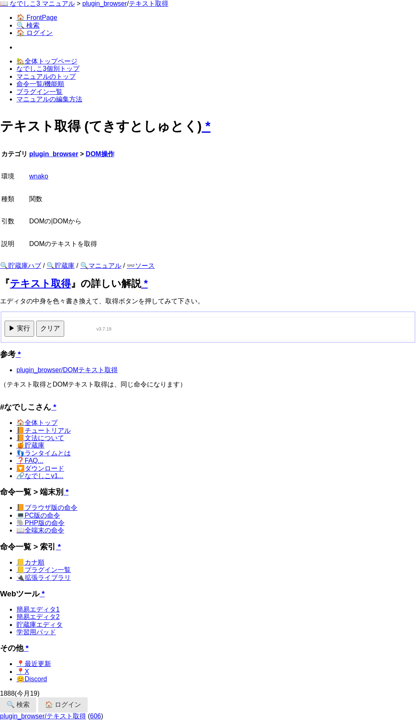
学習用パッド (36, 632)
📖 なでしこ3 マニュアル (37, 3)
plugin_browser (104, 3)
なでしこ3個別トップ (47, 68)
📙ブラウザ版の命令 (46, 507)
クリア (50, 328)
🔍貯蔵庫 (60, 265)
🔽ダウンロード (40, 468)
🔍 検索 (28, 25)
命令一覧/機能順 (40, 83)
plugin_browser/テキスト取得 (43, 716)
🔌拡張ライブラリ (43, 577)
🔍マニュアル (100, 265)
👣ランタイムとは (43, 453)
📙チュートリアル (43, 430)
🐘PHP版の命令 (40, 522)
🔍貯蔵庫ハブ (20, 265)
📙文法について (40, 437)
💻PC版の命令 (38, 515)
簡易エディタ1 (38, 609)
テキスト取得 (148, 3)
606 (95, 716)
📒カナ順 (30, 562)
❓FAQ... (29, 460)
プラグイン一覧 (39, 91)
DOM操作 (100, 153)
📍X (22, 671)
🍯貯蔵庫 (30, 445)
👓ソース (141, 265)
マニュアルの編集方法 (49, 99)
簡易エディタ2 (38, 616)
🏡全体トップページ (46, 61)
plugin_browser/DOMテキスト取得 (67, 369)
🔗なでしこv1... (39, 475)
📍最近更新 (33, 663)
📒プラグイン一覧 (43, 569)
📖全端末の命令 (40, 530)
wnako (38, 176)
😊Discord (31, 678)
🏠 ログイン (34, 32)
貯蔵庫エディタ (39, 624)
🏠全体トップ (37, 422)
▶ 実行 (19, 328)
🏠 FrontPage (36, 17)
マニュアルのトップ (46, 76)
